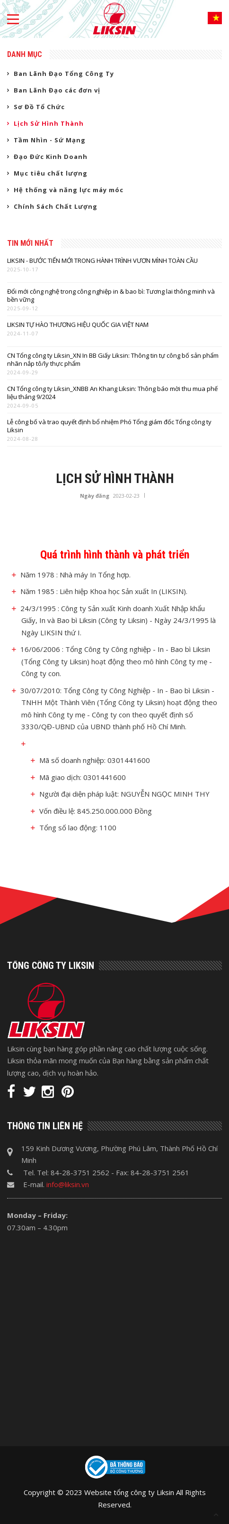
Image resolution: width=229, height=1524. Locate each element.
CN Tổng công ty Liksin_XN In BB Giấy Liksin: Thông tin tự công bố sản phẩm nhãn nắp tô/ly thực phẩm (113, 360)
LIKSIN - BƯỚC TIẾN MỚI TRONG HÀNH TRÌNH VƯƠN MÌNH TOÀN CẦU (102, 261)
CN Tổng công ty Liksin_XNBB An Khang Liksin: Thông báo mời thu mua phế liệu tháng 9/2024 (112, 393)
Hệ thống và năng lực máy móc (68, 190)
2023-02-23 (126, 495)
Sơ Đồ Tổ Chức (39, 106)
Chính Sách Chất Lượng (55, 206)
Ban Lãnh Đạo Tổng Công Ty (64, 73)
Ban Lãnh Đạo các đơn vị (57, 90)
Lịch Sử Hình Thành (49, 123)
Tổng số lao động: (68, 827)
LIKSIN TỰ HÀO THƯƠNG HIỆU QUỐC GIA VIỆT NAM (78, 325)
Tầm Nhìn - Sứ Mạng (50, 140)
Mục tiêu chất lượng (51, 173)
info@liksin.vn (67, 1184)
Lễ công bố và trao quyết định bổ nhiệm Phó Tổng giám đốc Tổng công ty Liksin (109, 426)
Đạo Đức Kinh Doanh (51, 156)
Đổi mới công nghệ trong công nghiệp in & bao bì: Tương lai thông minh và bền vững (111, 296)
